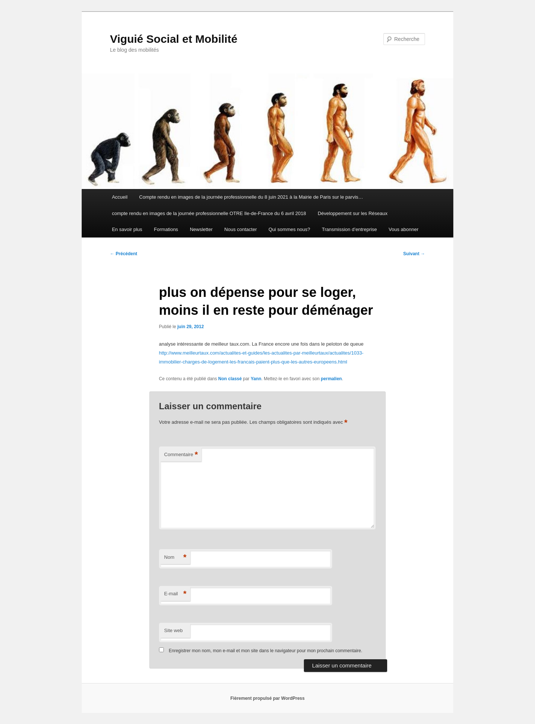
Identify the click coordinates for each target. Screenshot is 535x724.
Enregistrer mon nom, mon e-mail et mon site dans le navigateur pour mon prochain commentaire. (265, 650)
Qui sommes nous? (289, 229)
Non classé (229, 378)
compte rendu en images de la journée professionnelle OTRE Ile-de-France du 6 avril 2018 (209, 213)
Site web (173, 630)
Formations (166, 229)
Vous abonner (403, 229)
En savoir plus (127, 229)
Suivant (414, 253)
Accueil (119, 197)
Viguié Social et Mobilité (173, 39)
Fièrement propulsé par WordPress (267, 698)
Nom (175, 557)
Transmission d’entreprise (349, 229)
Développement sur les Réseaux (353, 213)
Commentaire (181, 454)
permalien (331, 378)
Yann (256, 378)
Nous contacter (240, 229)
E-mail (175, 594)
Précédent (123, 253)
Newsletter (201, 229)
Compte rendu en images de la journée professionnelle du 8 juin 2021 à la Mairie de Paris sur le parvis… (251, 197)
